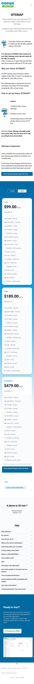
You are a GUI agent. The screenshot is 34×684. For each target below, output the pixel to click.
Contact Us (24, 668)
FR (15, 673)
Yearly (22, 191)
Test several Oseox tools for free (17, 174)
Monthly (12, 191)
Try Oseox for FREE (12, 631)
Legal (9, 668)
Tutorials (4, 668)
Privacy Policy (16, 668)
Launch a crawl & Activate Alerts (15, 487)
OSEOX (22, 677)
